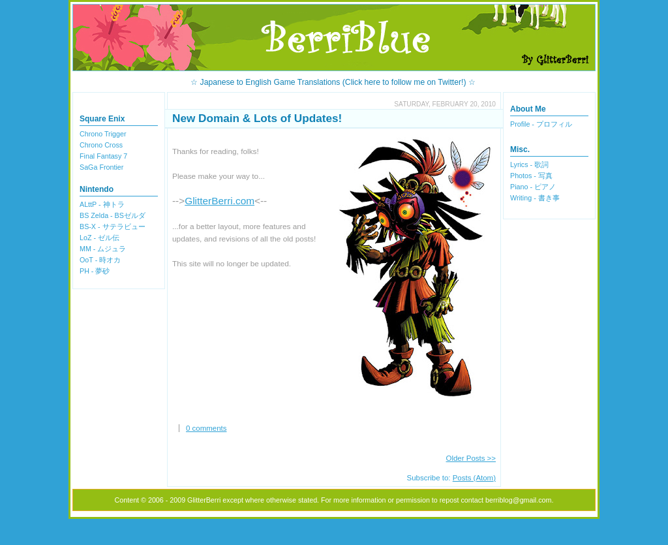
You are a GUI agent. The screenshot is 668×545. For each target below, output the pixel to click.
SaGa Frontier (101, 167)
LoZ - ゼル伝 (99, 237)
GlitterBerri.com (219, 200)
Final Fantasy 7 (103, 156)
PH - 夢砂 (95, 271)
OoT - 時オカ (100, 260)
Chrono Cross (101, 145)
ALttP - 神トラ (102, 204)
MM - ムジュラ (103, 249)
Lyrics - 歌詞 (529, 164)
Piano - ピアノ (533, 187)
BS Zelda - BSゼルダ (112, 215)
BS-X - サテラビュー (112, 226)
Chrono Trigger (103, 134)
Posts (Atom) (474, 478)
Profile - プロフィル (541, 124)
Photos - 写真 (531, 175)
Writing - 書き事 (535, 198)
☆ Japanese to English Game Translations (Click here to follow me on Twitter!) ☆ (333, 82)
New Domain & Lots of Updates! (257, 118)
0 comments (206, 428)
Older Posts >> (471, 458)
